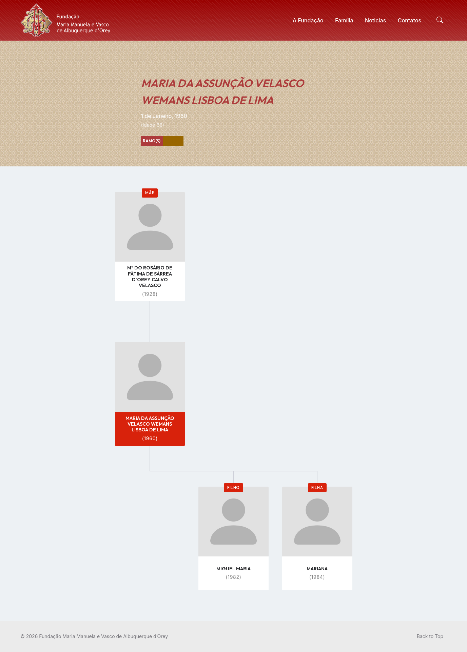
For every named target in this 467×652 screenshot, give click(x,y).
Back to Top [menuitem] (430, 636)
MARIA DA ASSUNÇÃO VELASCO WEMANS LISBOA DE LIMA (149, 424)
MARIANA (317, 569)
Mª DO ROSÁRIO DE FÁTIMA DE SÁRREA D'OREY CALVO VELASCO (149, 276)
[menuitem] (308, 20)
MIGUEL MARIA (233, 569)
